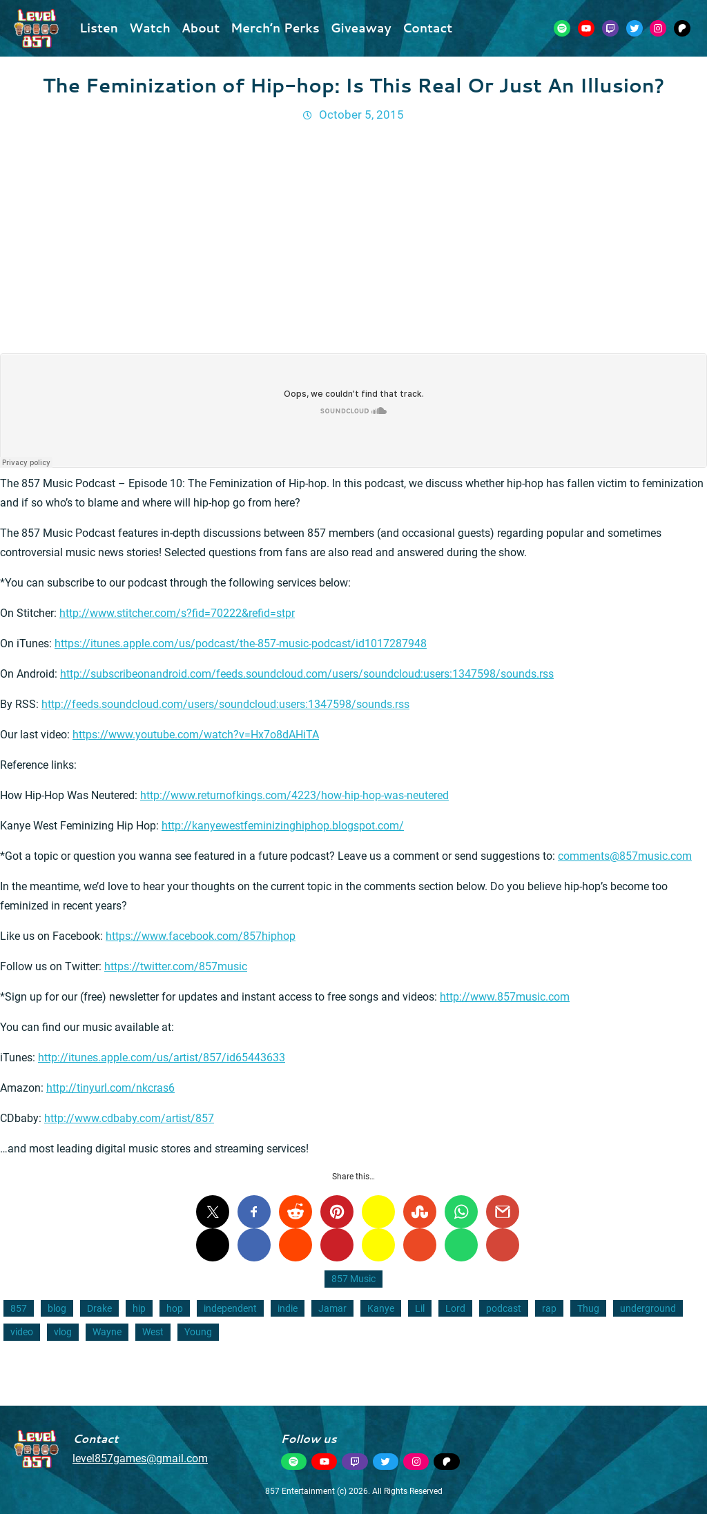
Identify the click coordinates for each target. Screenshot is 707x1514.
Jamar (332, 1308)
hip (139, 1308)
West (153, 1331)
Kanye (380, 1308)
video (21, 1331)
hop (174, 1308)
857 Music (353, 1278)
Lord (455, 1308)
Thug (588, 1308)
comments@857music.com (625, 856)
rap (549, 1308)
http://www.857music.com (505, 996)
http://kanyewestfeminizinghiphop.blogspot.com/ (283, 825)
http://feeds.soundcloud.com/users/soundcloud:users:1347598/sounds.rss (225, 704)
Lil (420, 1308)
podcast (503, 1308)
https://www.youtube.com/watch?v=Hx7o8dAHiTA (195, 734)
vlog (63, 1331)
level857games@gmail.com (140, 1458)
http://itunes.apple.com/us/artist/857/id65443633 (161, 1057)
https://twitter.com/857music (175, 966)
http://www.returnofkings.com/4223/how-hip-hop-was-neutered (294, 795)
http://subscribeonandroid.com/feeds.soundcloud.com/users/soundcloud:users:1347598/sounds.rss (307, 673)
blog (57, 1308)
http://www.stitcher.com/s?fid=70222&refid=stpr (177, 613)
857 (18, 1308)
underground (648, 1308)
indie (288, 1308)
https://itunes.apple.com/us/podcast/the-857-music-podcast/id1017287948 (241, 643)
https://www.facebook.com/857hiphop (201, 936)
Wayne (107, 1331)
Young (198, 1331)
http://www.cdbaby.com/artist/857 (129, 1118)
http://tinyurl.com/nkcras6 (110, 1087)
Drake (99, 1308)
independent (230, 1308)
